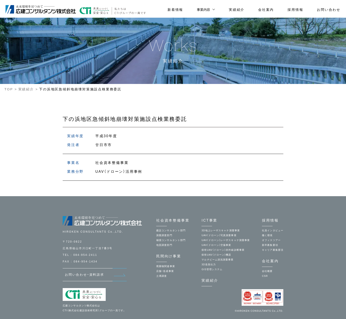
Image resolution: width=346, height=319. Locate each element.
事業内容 (203, 9)
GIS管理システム (211, 269)
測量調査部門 (164, 235)
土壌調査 (161, 276)
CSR (265, 276)
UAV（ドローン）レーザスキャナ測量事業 (225, 240)
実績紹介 (236, 9)
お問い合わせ (328, 9)
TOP (8, 89)
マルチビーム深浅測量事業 (217, 259)
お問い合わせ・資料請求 (84, 274)
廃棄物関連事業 (165, 266)
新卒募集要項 (270, 245)
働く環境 (267, 235)
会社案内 (266, 9)
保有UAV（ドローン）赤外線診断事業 (222, 250)
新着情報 (175, 9)
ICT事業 (209, 220)
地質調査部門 (164, 245)
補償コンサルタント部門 (171, 240)
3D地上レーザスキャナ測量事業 (220, 230)
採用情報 (295, 9)
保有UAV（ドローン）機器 (216, 254)
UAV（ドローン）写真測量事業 (218, 235)
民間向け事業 (168, 256)
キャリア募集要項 (272, 250)
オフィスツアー (271, 240)
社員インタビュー (272, 230)
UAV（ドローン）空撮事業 (216, 245)
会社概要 (267, 271)
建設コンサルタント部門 (171, 230)
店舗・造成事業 (165, 271)
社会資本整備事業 (172, 220)
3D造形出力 (208, 264)
